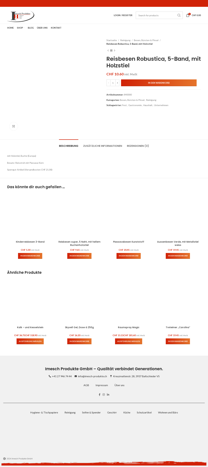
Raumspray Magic (128, 327)
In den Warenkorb (159, 83)
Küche (126, 412)
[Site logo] (20, 15)
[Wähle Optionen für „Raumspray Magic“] (128, 341)
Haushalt (147, 105)
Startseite (111, 40)
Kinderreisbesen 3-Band (30, 241)
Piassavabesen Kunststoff (128, 241)
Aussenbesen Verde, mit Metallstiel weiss (178, 243)
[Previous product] (108, 50)
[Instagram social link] (103, 394)
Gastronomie (135, 105)
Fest (124, 105)
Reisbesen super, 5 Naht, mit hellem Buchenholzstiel (79, 243)
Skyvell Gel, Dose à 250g (79, 327)
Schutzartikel (144, 412)
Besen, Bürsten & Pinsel (146, 40)
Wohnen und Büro (168, 412)
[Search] (159, 15)
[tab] (68, 144)
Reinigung (125, 40)
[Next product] (114, 50)
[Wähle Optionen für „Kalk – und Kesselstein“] (30, 341)
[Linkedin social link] (108, 394)
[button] (30, 256)
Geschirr (112, 412)
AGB (86, 385)
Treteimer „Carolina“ (178, 327)
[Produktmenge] (112, 82)
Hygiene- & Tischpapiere (44, 412)
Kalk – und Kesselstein (30, 327)
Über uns (119, 385)
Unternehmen (161, 105)
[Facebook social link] (99, 394)
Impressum (102, 385)
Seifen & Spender (91, 412)
